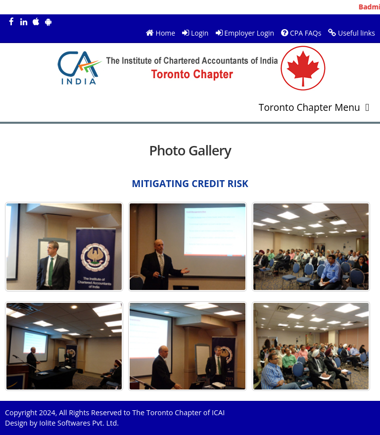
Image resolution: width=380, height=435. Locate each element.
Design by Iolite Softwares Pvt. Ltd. (62, 423)
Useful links (356, 33)
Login (199, 33)
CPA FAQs (305, 33)
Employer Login (249, 33)
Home (166, 33)
